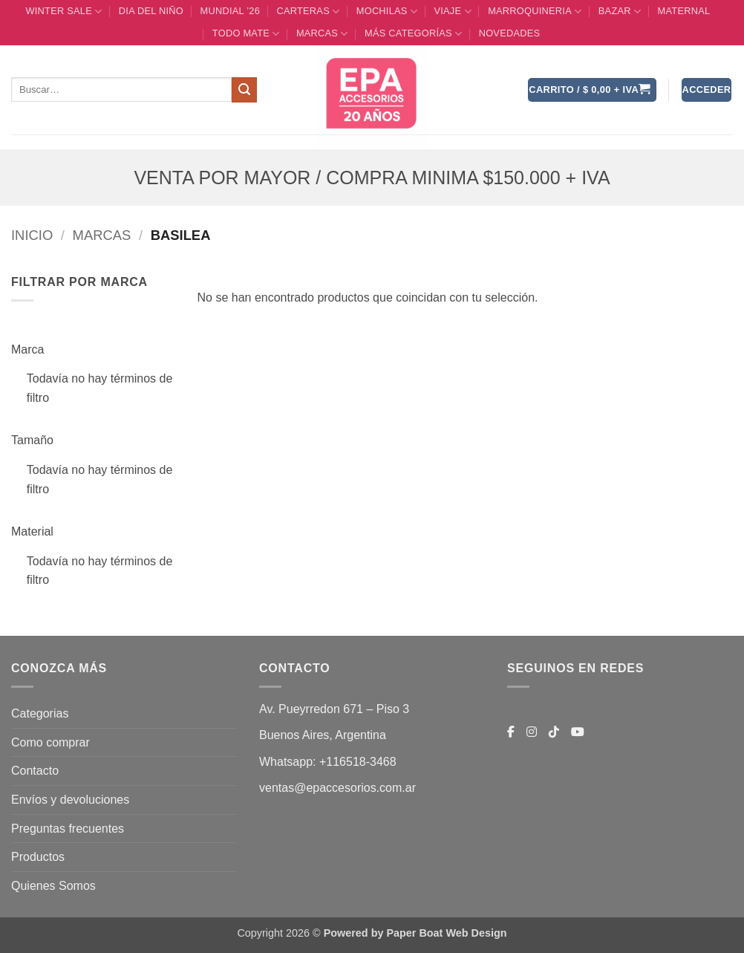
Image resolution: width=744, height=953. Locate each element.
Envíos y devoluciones (70, 799)
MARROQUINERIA (534, 11)
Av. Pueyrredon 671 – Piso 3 (334, 709)
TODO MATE (246, 34)
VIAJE (452, 11)
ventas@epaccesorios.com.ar (337, 787)
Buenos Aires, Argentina (322, 735)
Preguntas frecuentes (67, 828)
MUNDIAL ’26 (230, 10)
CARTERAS (307, 11)
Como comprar (50, 742)
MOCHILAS (386, 11)
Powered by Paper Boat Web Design (415, 933)
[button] (592, 90)
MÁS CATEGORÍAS (413, 34)
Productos (38, 856)
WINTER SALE (63, 11)
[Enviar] (244, 90)
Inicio (32, 235)
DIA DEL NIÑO (151, 10)
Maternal (684, 10)
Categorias (39, 713)
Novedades (510, 33)
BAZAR (619, 11)
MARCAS (322, 34)
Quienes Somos (53, 885)
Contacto (35, 770)
